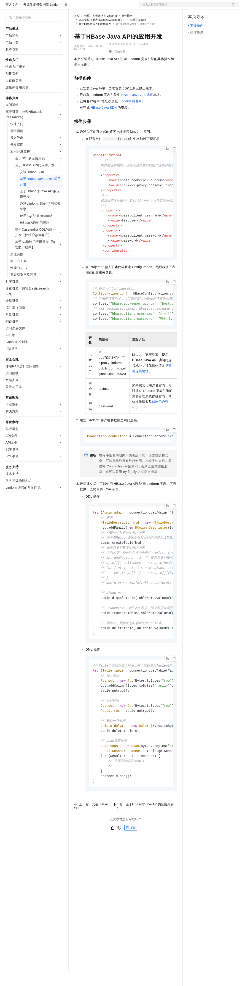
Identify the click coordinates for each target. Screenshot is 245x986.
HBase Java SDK (104, 122)
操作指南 (126, 30)
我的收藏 (119, 66)
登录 (231, 7)
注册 (215, 7)
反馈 (131, 860)
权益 (88, 7)
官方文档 (11, 19)
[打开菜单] (7, 7)
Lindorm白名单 (130, 116)
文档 (183, 7)
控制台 (204, 7)
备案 (193, 7)
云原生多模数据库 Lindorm (42, 19)
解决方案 (73, 7)
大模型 (47, 7)
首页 (77, 30)
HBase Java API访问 (137, 109)
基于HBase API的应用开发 (95, 38)
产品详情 (142, 58)
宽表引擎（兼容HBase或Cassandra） (102, 34)
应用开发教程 (137, 34)
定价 (99, 7)
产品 (59, 7)
